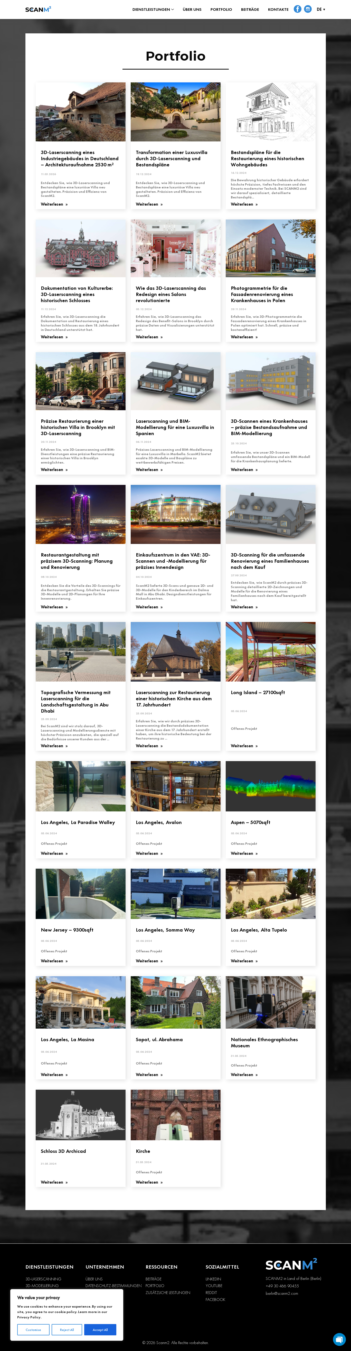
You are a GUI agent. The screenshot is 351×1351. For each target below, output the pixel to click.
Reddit (211, 1293)
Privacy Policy (29, 1317)
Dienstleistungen (151, 9)
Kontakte (278, 9)
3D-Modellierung (42, 1286)
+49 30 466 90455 (282, 1286)
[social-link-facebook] (297, 9)
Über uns (192, 9)
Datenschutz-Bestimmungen (114, 1286)
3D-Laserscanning (43, 1279)
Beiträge (250, 9)
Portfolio (221, 9)
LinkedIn (213, 1279)
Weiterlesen (52, 204)
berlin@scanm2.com (282, 1293)
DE (319, 9)
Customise (33, 1329)
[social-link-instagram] (308, 9)
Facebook (215, 1300)
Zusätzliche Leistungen (168, 1293)
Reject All (67, 1329)
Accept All (100, 1329)
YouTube (214, 1286)
